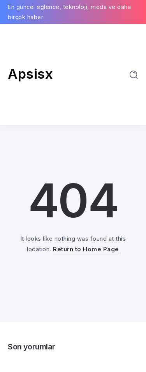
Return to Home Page (86, 249)
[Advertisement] (73, 74)
